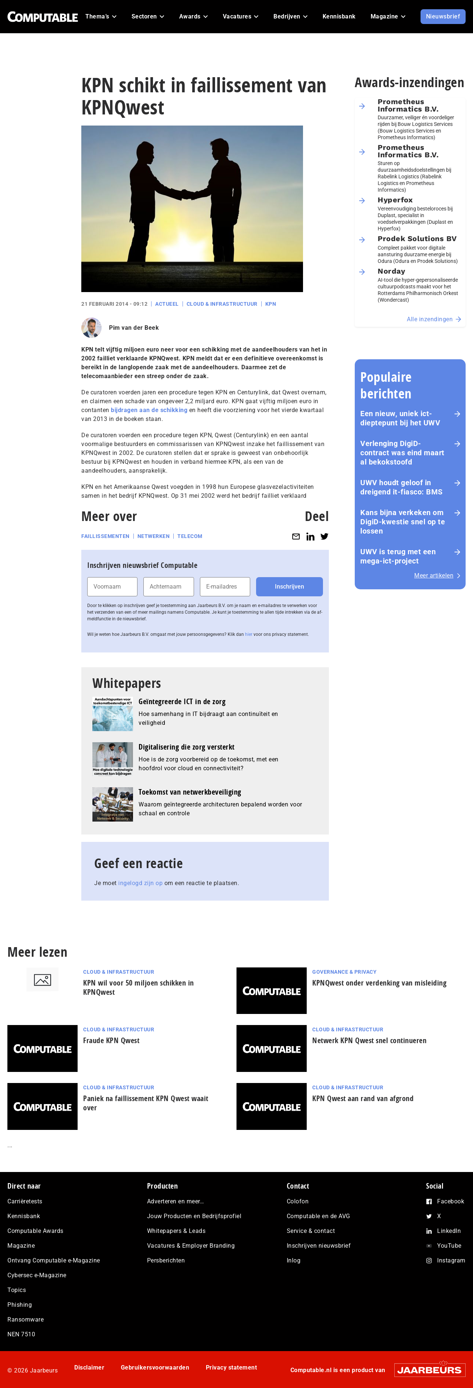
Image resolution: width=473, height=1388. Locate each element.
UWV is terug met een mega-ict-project (398, 556)
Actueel (167, 304)
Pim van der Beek (134, 327)
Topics (16, 1289)
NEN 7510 (21, 1334)
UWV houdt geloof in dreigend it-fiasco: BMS (401, 487)
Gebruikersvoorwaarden (155, 1367)
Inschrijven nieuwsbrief (319, 1245)
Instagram (451, 1260)
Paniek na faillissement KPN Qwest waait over (145, 1103)
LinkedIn (449, 1230)
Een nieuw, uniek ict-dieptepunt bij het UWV (400, 418)
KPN (270, 304)
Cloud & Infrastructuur (222, 304)
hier (248, 634)
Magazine (21, 1245)
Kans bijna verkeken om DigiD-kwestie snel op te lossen (402, 521)
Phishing (19, 1304)
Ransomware (25, 1319)
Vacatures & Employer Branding (191, 1245)
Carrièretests (24, 1201)
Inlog (294, 1260)
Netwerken (153, 536)
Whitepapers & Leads (176, 1230)
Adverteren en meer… (175, 1201)
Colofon (298, 1201)
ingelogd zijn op (140, 883)
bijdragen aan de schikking (149, 410)
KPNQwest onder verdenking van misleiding (379, 983)
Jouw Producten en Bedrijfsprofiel (194, 1216)
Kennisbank (23, 1216)
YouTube (449, 1245)
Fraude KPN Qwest (111, 1040)
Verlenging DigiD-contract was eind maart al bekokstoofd (402, 452)
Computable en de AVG (318, 1216)
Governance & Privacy (344, 972)
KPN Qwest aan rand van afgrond (363, 1098)
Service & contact (311, 1230)
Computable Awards (35, 1230)
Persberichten (166, 1260)
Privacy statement (231, 1367)
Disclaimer (89, 1367)
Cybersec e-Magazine (37, 1275)
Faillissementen (105, 536)
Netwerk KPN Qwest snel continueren (369, 1040)
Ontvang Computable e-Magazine (53, 1260)
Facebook (450, 1201)
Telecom (190, 536)
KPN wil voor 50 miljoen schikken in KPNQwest (138, 987)
